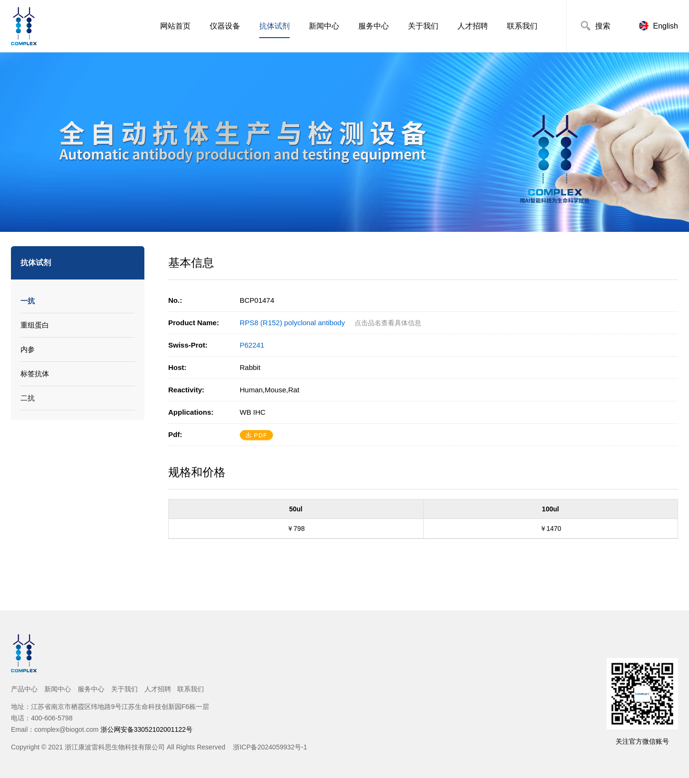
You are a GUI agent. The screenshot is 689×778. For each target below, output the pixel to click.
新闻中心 (324, 26)
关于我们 (423, 26)
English (665, 26)
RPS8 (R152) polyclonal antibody (292, 323)
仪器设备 (225, 26)
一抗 (27, 301)
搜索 (602, 26)
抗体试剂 (274, 26)
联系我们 (522, 26)
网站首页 (175, 26)
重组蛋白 (34, 325)
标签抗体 (34, 373)
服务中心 (373, 26)
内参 (27, 349)
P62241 (252, 345)
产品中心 (24, 689)
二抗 (27, 398)
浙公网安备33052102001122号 (147, 729)
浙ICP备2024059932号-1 (270, 747)
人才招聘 (472, 26)
